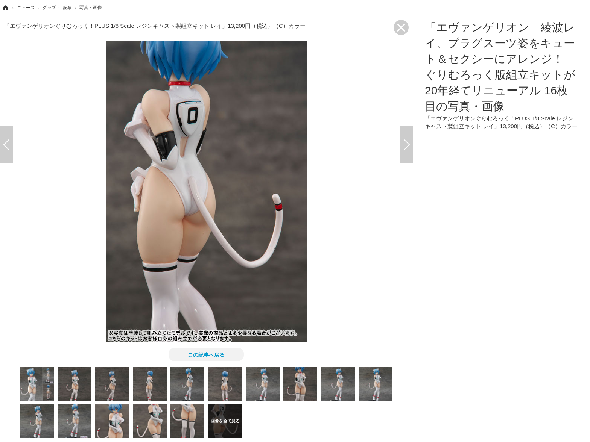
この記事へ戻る (206, 354)
